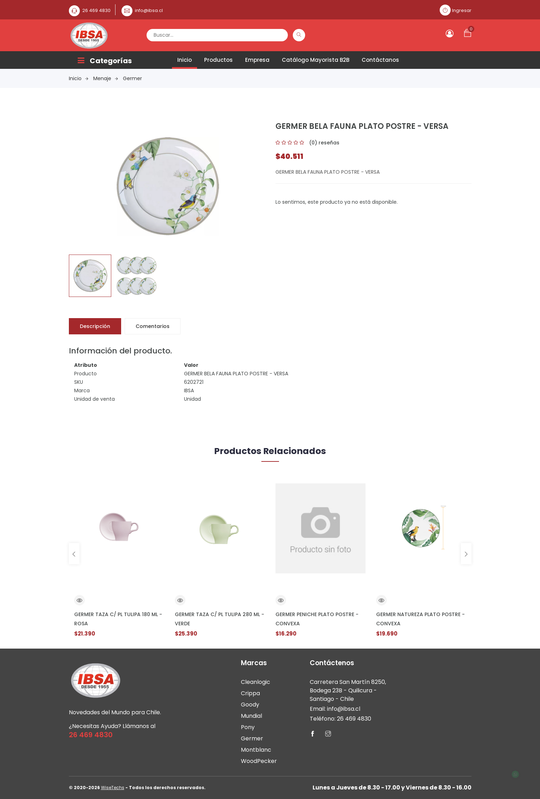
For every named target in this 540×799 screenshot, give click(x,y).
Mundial (251, 716)
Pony (248, 727)
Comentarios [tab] (153, 326)
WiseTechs (112, 788)
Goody (250, 704)
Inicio (184, 60)
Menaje (105, 78)
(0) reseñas (324, 142)
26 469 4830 (96, 10)
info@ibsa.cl (149, 10)
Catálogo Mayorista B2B (315, 60)
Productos (218, 60)
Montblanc (256, 750)
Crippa (250, 693)
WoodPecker (259, 761)
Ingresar (461, 10)
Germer (132, 78)
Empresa (257, 60)
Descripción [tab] (95, 326)
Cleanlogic (255, 682)
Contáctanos (380, 60)
